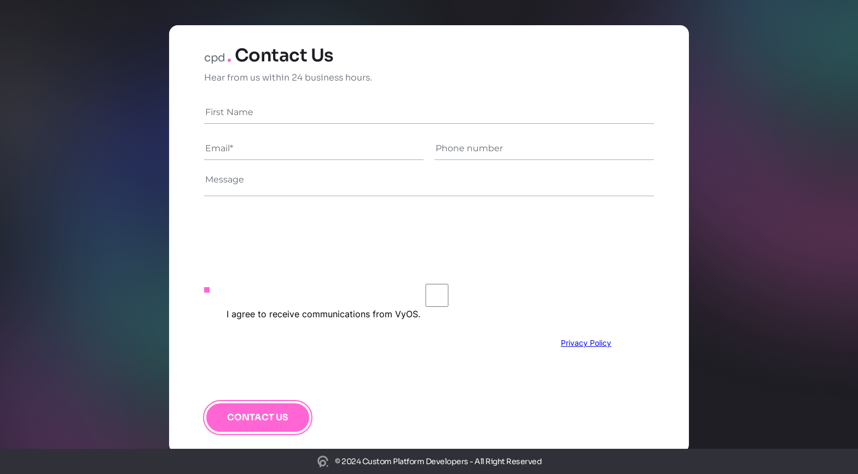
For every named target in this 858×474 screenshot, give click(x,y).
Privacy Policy (586, 342)
